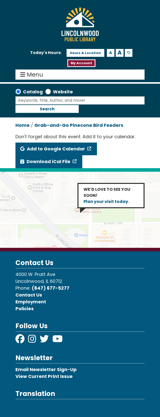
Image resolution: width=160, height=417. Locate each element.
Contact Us (28, 295)
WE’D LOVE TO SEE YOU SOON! (107, 195)
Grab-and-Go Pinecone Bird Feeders (78, 125)
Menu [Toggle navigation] (32, 74)
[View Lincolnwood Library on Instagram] (32, 340)
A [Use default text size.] (129, 53)
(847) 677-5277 (50, 288)
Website (63, 92)
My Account (81, 63)
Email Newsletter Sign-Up (46, 369)
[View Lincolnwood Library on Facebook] (20, 340)
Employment (30, 302)
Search (47, 109)
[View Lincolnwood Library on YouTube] (57, 340)
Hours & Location (85, 52)
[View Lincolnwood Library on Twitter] (45, 340)
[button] (46, 53)
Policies (24, 308)
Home (22, 125)
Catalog (33, 92)
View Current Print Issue (44, 376)
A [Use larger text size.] (119, 53)
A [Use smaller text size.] (110, 53)
